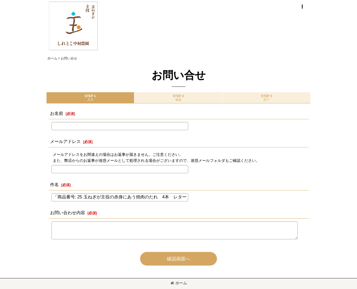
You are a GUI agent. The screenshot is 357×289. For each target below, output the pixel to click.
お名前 (56, 113)
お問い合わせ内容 (67, 212)
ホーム (178, 283)
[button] (302, 7)
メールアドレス (65, 141)
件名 (54, 184)
